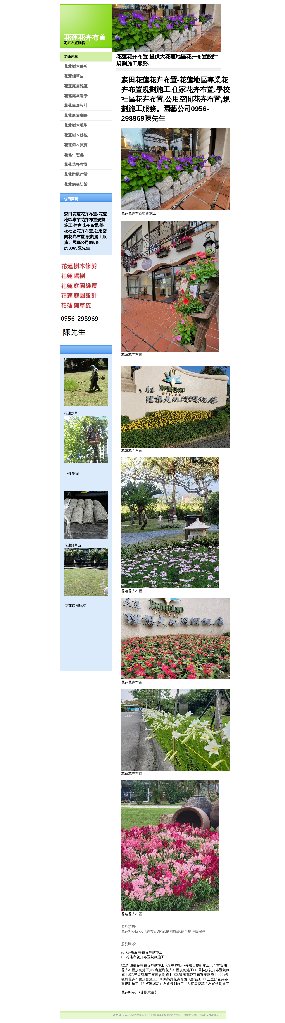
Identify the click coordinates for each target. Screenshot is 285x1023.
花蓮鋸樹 (72, 473)
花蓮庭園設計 (76, 105)
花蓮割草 (71, 57)
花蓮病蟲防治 (76, 184)
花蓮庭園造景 (76, 96)
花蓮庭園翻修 (76, 115)
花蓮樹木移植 (76, 135)
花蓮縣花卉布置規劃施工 (143, 952)
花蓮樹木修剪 (76, 66)
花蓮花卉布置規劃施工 (138, 213)
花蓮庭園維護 (76, 86)
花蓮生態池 (74, 155)
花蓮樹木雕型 (76, 125)
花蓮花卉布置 (85, 37)
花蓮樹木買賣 (76, 145)
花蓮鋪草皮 (74, 76)
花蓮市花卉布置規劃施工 (145, 957)
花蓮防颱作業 (76, 174)
